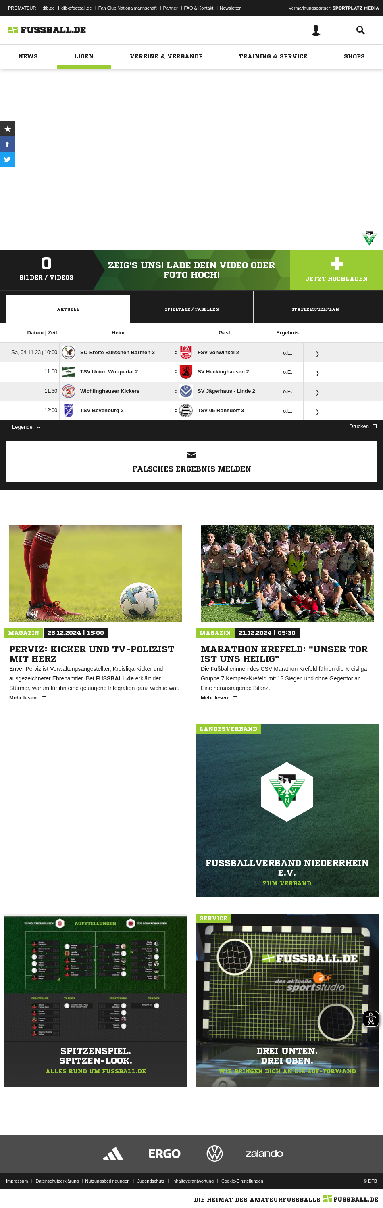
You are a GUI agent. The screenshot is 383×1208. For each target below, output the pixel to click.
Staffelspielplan (315, 309)
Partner (170, 8)
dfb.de (48, 8)
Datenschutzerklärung (57, 1181)
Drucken (363, 426)
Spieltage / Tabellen (191, 309)
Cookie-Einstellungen (242, 1181)
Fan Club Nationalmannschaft (127, 8)
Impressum (17, 1181)
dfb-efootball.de (76, 8)
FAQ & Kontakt (199, 8)
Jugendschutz (150, 1181)
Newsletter (230, 8)
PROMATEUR (22, 8)
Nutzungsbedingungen (107, 1181)
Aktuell (68, 309)
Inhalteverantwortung (193, 1181)
